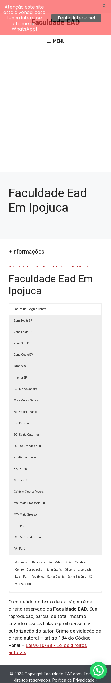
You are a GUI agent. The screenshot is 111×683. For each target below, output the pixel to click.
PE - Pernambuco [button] (25, 444)
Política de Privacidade (73, 667)
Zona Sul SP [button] (21, 330)
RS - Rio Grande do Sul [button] (28, 433)
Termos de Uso (45, 674)
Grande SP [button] (20, 353)
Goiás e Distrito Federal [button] (29, 479)
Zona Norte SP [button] (23, 308)
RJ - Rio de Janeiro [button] (25, 376)
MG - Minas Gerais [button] (26, 387)
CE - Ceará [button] (20, 467)
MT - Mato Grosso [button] (25, 502)
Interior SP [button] (20, 365)
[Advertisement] (55, 101)
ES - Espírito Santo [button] (25, 399)
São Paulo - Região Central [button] (30, 296)
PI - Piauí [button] (19, 513)
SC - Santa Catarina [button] (26, 422)
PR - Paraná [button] (21, 410)
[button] (98, 670)
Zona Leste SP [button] (23, 319)
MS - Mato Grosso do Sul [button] (29, 490)
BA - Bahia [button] (21, 456)
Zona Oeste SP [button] (23, 342)
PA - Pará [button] (19, 536)
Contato (72, 674)
